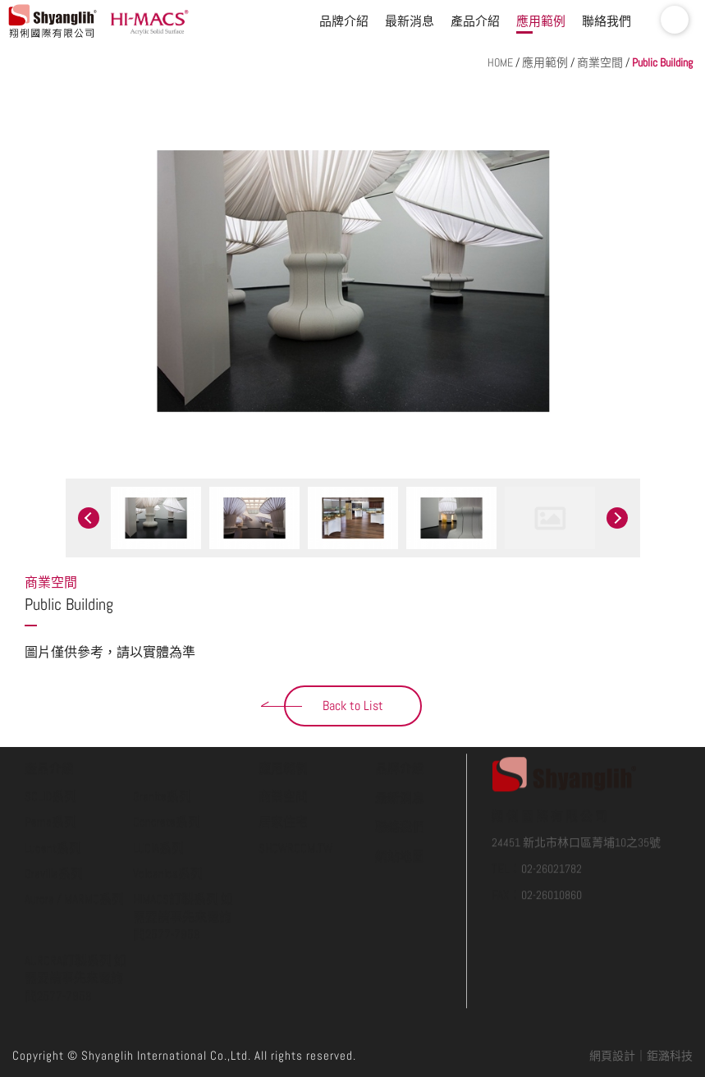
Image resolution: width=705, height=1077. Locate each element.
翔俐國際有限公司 (53, 21)
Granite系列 (162, 733)
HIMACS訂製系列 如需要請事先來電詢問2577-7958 (183, 853)
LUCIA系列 (158, 785)
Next (617, 518)
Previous (88, 518)
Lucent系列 (53, 785)
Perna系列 (50, 759)
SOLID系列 (50, 733)
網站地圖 (399, 793)
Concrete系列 (166, 759)
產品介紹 (475, 21)
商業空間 (600, 62)
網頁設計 (612, 1055)
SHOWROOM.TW (295, 785)
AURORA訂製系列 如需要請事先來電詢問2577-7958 (75, 915)
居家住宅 (283, 759)
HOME (500, 62)
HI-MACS (151, 21)
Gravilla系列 (54, 810)
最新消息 (409, 21)
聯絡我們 (606, 21)
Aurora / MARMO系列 (74, 836)
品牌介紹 (344, 21)
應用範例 (540, 21)
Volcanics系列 (168, 810)
